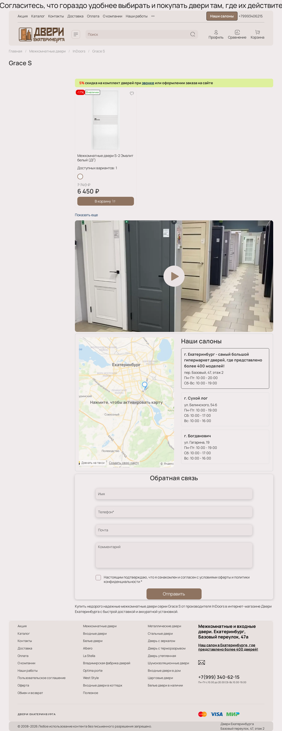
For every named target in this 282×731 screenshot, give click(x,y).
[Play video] (174, 276)
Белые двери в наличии (165, 685)
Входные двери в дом (164, 670)
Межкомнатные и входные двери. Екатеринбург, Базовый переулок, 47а (227, 631)
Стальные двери (160, 633)
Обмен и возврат (30, 693)
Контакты (56, 16)
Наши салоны (222, 16)
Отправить (174, 594)
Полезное (90, 693)
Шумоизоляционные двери (168, 663)
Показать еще (86, 214)
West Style (91, 678)
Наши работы (137, 16)
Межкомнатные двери (47, 51)
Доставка (75, 16)
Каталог (38, 16)
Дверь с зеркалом (161, 641)
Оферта (23, 685)
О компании (112, 16)
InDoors (79, 51)
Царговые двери (160, 678)
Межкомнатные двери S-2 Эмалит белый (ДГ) (105, 157)
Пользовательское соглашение (41, 678)
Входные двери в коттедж (102, 685)
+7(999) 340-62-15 (218, 677)
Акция (23, 16)
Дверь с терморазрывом (167, 648)
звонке (148, 82)
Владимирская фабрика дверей (106, 663)
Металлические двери (164, 626)
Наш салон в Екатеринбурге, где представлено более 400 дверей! (228, 647)
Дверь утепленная (162, 656)
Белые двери (92, 641)
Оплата (93, 16)
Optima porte (92, 670)
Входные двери (95, 633)
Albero (88, 648)
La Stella (89, 656)
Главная (15, 51)
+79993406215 (251, 16)
